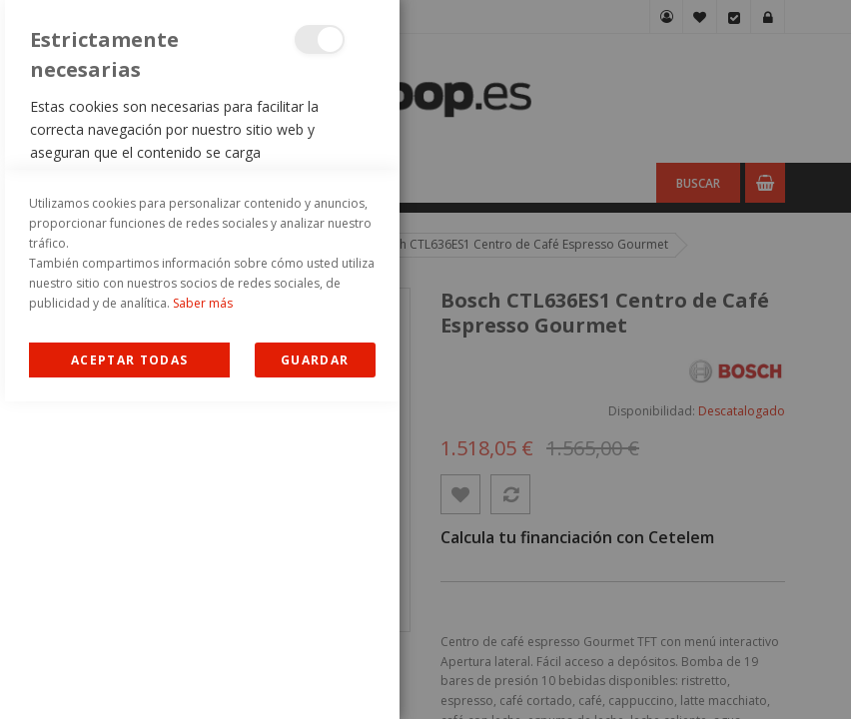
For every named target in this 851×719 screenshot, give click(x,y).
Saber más (203, 620)
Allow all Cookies (129, 677)
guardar (315, 677)
